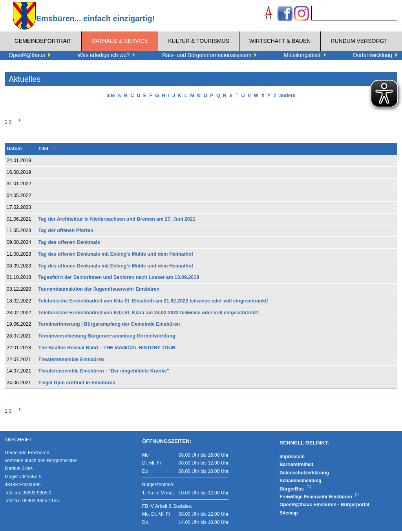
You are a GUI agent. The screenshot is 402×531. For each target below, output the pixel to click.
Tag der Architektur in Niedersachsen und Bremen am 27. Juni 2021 (117, 219)
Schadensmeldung (301, 480)
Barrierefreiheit (296, 464)
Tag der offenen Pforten (65, 230)
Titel (43, 148)
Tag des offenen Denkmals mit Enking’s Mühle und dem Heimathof (116, 254)
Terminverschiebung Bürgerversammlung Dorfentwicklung (106, 336)
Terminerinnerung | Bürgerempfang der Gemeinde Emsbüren (109, 324)
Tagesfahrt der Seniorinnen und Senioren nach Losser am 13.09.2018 (118, 277)
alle (111, 95)
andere (287, 95)
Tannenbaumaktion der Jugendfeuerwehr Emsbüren (99, 289)
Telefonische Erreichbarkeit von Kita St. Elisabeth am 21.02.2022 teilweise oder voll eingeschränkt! (153, 301)
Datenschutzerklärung (304, 473)
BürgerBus (295, 489)
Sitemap (289, 513)
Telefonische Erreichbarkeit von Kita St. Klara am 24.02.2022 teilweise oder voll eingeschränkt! (148, 312)
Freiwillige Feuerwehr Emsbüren (320, 497)
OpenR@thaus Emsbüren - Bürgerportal (324, 504)
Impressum (292, 456)
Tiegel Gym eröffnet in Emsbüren (76, 382)
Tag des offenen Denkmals (69, 242)
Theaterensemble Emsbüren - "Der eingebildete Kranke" (103, 371)
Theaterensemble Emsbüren (71, 359)
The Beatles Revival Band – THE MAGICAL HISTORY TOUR (106, 347)
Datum (14, 148)
